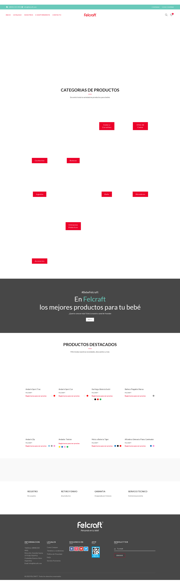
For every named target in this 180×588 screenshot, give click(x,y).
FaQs (49, 558)
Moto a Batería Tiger (100, 440)
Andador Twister (65, 440)
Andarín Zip (29, 440)
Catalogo (17, 15)
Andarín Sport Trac (32, 390)
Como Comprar (168, 7)
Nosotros (28, 15)
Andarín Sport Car (65, 390)
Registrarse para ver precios (35, 396)
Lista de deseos (172, 14)
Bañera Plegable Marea (134, 390)
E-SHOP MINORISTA (42, 15)
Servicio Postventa (53, 562)
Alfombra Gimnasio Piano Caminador (140, 440)
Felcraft (28, 393)
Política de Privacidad (54, 555)
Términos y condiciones (55, 552)
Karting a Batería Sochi (101, 390)
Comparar (155, 7)
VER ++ (90, 319)
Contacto (56, 15)
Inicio (8, 15)
